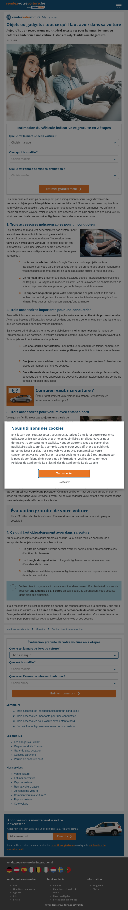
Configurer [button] (64, 482)
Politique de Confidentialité (28, 463)
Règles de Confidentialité (68, 463)
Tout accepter (64, 473)
